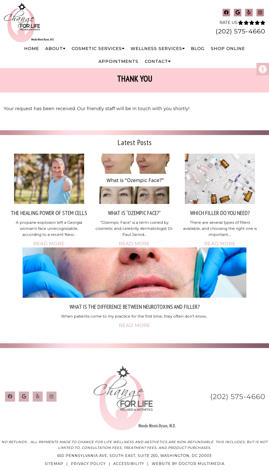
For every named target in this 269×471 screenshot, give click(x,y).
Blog (197, 48)
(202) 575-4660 (240, 31)
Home (31, 48)
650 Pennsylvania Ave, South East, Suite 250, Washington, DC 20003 (134, 455)
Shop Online (228, 48)
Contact (156, 61)
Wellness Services (156, 48)
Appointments (118, 61)
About (54, 48)
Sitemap (54, 463)
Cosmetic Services (97, 48)
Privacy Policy (88, 463)
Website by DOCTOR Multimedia (188, 463)
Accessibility (128, 463)
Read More (49, 243)
